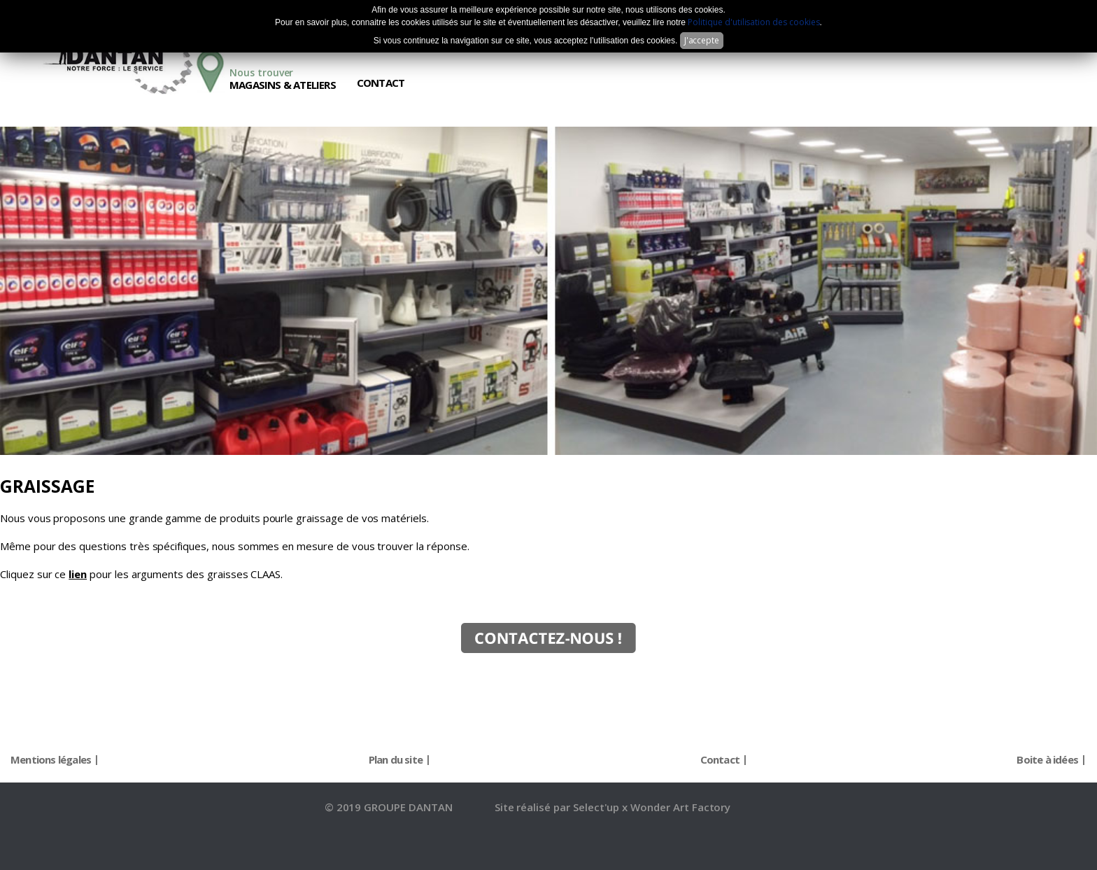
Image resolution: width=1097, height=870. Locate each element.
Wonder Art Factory (680, 807)
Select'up (598, 807)
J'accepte (702, 40)
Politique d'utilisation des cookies (753, 22)
